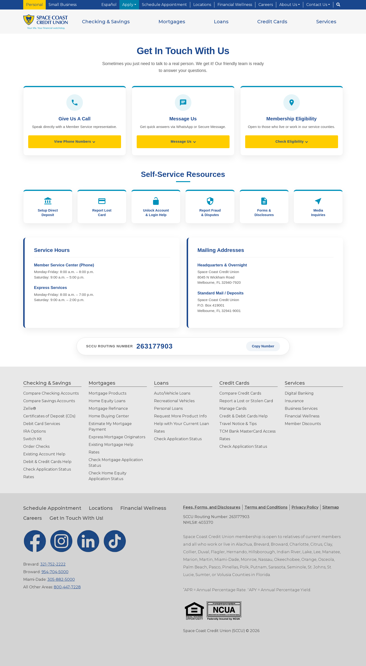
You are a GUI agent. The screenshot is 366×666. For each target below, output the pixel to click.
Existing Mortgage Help (111, 444)
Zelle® (29, 408)
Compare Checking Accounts (51, 393)
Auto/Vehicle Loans (172, 393)
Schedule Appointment (164, 4)
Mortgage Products (107, 393)
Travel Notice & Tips (238, 423)
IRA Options (34, 431)
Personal (34, 4)
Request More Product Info (180, 416)
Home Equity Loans (107, 401)
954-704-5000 (54, 572)
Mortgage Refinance (108, 408)
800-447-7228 (67, 587)
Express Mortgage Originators (117, 437)
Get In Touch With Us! (76, 518)
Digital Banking (299, 393)
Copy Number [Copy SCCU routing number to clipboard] (263, 346)
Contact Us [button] (317, 4)
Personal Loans (168, 408)
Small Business (63, 4)
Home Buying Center (109, 416)
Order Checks (36, 446)
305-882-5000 (61, 579)
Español (109, 4)
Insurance (294, 401)
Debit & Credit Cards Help (47, 461)
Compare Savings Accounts (49, 401)
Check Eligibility (290, 141)
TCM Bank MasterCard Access (247, 431)
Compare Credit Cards (240, 393)
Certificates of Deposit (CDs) (49, 416)
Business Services (301, 408)
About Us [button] (288, 4)
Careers (265, 4)
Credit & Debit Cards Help (243, 416)
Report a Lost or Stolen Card (246, 401)
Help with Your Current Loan (181, 423)
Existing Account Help (44, 454)
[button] (106, 21)
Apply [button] (128, 4)
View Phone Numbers (72, 141)
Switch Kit (32, 439)
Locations (202, 4)
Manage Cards (232, 408)
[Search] (338, 4)
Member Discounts (303, 423)
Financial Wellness (234, 4)
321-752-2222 (53, 564)
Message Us (181, 141)
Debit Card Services (41, 423)
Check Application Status (47, 469)
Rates (28, 477)
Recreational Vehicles (174, 401)
